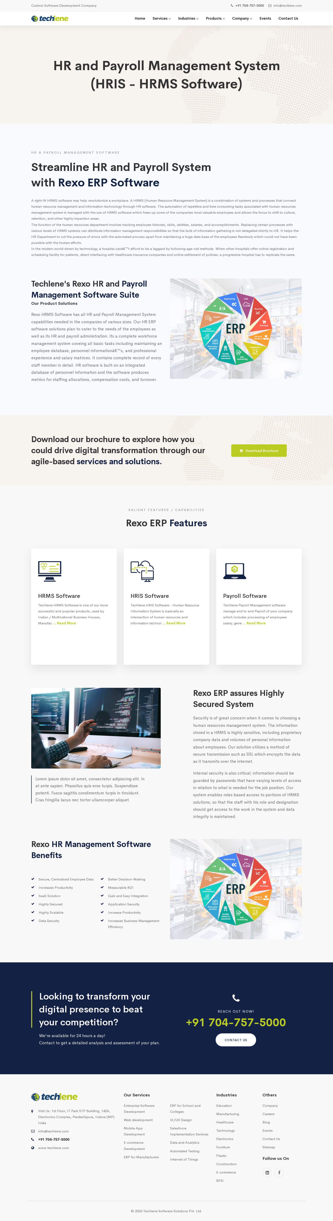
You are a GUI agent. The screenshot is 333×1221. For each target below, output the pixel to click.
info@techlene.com (53, 1131)
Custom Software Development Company (63, 5)
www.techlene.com (53, 1148)
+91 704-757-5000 (236, 1022)
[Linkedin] (267, 1172)
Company (270, 1105)
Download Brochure (259, 451)
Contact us (236, 1040)
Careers (268, 1114)
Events (267, 1130)
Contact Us (271, 1139)
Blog (266, 1122)
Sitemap (268, 1147)
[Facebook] (279, 1172)
